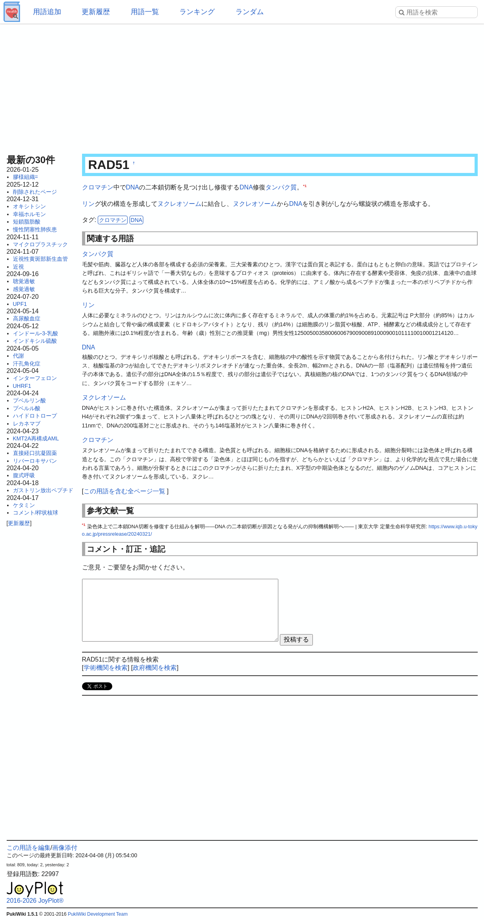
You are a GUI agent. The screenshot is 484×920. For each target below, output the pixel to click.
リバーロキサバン (35, 461)
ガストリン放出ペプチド (43, 490)
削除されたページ (35, 192)
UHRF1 (22, 386)
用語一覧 (145, 12)
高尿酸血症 (26, 318)
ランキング (197, 12)
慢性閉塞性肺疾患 (35, 229)
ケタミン (24, 505)
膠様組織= (25, 177)
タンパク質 (281, 187)
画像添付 (64, 847)
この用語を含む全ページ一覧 (124, 491)
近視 (18, 267)
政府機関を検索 (155, 667)
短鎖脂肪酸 (26, 221)
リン (88, 203)
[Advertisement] (242, 86)
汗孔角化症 (26, 363)
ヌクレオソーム (179, 203)
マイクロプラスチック (40, 244)
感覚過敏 (24, 289)
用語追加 (47, 12)
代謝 (18, 356)
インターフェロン (35, 378)
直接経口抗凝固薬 (35, 453)
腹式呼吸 (24, 475)
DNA (132, 187)
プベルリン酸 (29, 400)
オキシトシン (29, 206)
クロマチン (97, 187)
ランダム (250, 12)
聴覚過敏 (24, 281)
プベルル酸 (26, 408)
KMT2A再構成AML (36, 438)
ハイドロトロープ (35, 416)
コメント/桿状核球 (35, 512)
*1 (305, 186)
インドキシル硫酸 (35, 341)
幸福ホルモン (29, 214)
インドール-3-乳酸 (35, 333)
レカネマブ (26, 423)
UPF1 (20, 304)
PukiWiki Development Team (98, 914)
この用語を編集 (29, 847)
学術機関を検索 (106, 667)
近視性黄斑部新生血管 (40, 259)
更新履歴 (96, 12)
